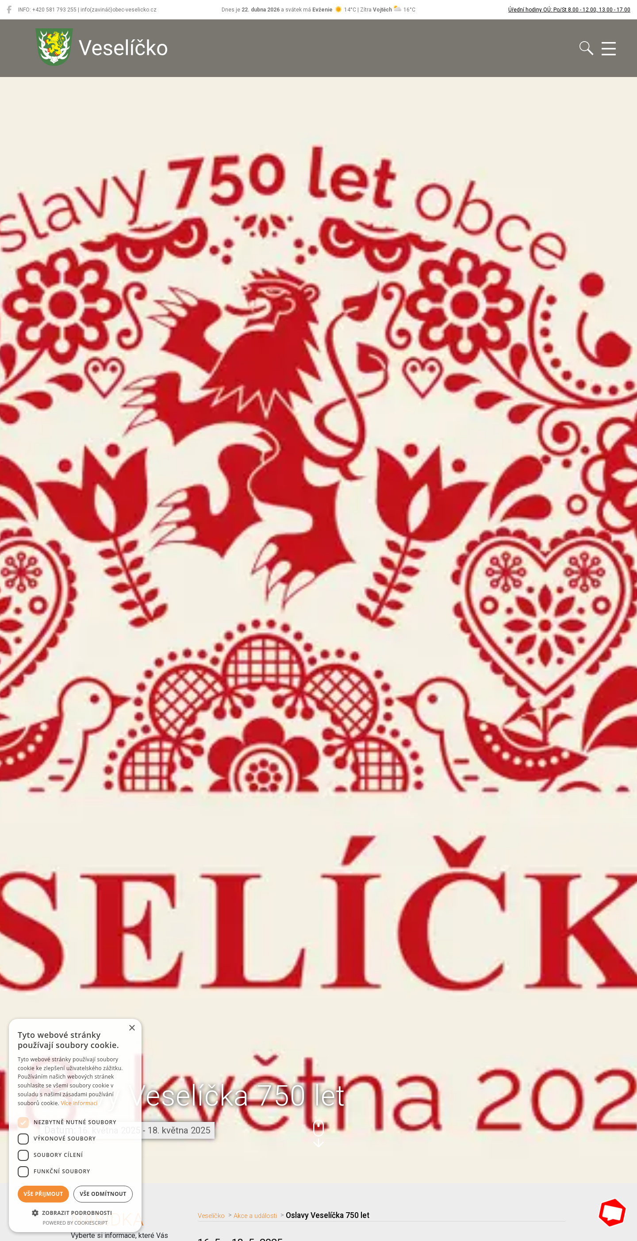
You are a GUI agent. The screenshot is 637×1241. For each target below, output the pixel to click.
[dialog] (75, 1125)
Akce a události (266, 1215)
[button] (318, 1134)
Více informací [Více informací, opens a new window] (79, 1103)
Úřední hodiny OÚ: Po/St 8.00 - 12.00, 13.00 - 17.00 (569, 10)
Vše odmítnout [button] (103, 1194)
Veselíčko (214, 1215)
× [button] (131, 1028)
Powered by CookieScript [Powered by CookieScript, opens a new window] (75, 1222)
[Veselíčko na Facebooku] (9, 9)
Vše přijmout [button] (43, 1194)
